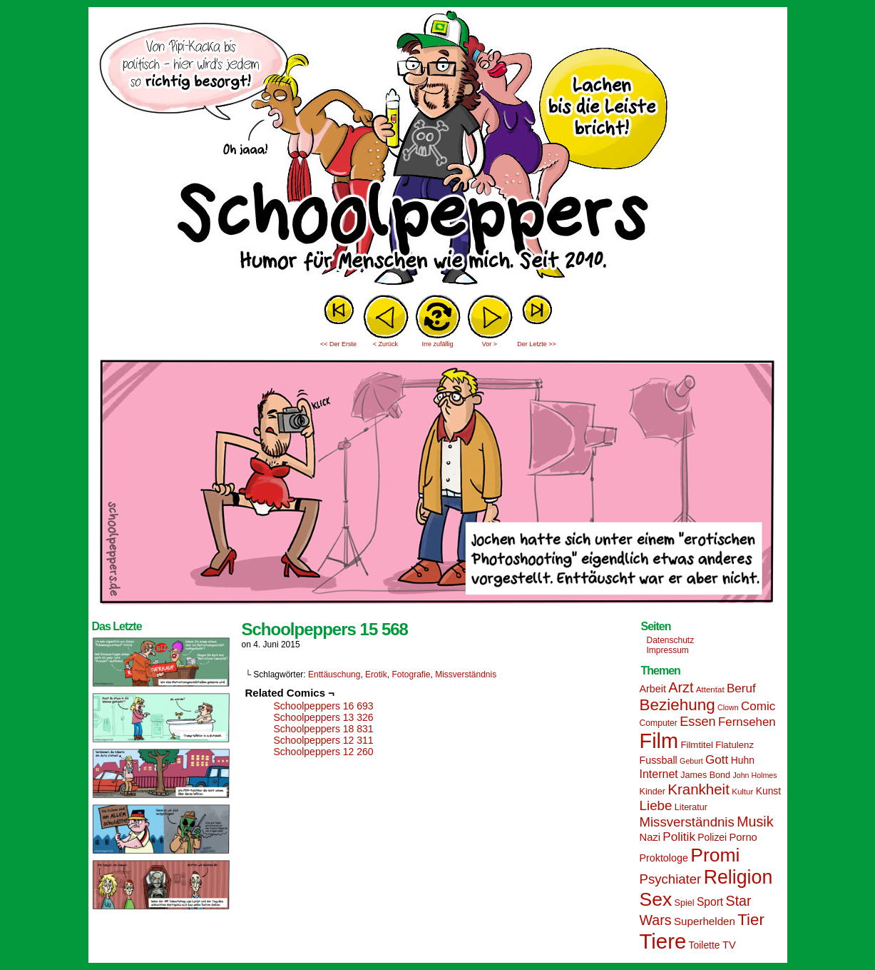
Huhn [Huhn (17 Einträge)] (742, 760)
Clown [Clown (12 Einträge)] (728, 707)
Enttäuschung (334, 674)
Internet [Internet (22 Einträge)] (659, 773)
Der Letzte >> (536, 344)
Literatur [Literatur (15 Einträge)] (691, 807)
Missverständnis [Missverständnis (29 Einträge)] (687, 821)
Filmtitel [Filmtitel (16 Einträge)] (696, 744)
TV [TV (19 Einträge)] (729, 945)
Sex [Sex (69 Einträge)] (656, 899)
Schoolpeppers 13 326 (324, 717)
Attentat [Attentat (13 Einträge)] (710, 689)
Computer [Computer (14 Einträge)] (658, 723)
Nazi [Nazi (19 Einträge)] (650, 837)
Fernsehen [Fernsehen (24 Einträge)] (747, 722)
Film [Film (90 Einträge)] (659, 740)
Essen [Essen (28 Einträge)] (697, 721)
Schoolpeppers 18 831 (324, 728)
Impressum (668, 650)
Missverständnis (465, 674)
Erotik (376, 674)
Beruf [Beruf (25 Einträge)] (741, 688)
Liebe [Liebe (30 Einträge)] (656, 805)
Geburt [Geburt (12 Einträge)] (691, 761)
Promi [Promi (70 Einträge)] (715, 855)
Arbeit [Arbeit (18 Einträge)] (653, 688)
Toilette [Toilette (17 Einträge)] (704, 945)
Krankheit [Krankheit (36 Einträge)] (698, 789)
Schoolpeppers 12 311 (324, 740)
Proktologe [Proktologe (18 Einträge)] (664, 858)
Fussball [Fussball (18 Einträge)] (658, 760)
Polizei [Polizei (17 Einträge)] (712, 837)
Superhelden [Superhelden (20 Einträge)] (704, 921)
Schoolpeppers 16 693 (324, 706)
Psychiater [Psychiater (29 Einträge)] (671, 879)
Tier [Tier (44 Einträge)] (750, 920)
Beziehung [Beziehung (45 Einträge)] (677, 705)
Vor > (489, 344)
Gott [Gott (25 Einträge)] (716, 760)
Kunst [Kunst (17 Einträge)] (768, 791)
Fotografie (411, 674)
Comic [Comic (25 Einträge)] (758, 706)
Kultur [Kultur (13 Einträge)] (742, 791)
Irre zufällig (437, 344)
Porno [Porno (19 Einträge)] (743, 837)
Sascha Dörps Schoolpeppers (437, 150)
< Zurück (385, 344)
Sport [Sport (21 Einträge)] (710, 902)
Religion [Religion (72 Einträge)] (738, 877)
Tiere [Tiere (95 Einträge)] (663, 941)
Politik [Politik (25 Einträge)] (678, 837)
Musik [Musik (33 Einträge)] (755, 821)
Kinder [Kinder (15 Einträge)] (652, 792)
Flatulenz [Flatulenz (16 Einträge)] (734, 744)
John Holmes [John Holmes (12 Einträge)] (754, 775)
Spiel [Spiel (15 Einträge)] (685, 903)
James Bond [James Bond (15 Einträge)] (705, 775)
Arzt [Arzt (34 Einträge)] (680, 687)
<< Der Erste (338, 344)
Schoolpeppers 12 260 (324, 751)
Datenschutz (671, 640)
